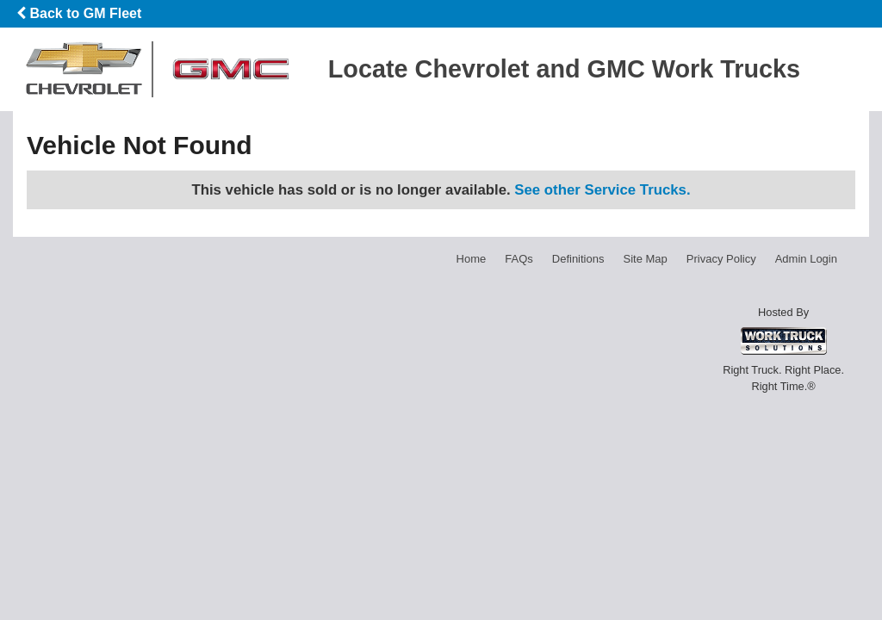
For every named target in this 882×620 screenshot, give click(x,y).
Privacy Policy (721, 258)
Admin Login (806, 258)
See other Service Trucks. (602, 190)
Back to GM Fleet (78, 13)
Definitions (578, 258)
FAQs (519, 258)
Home (472, 258)
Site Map (645, 258)
